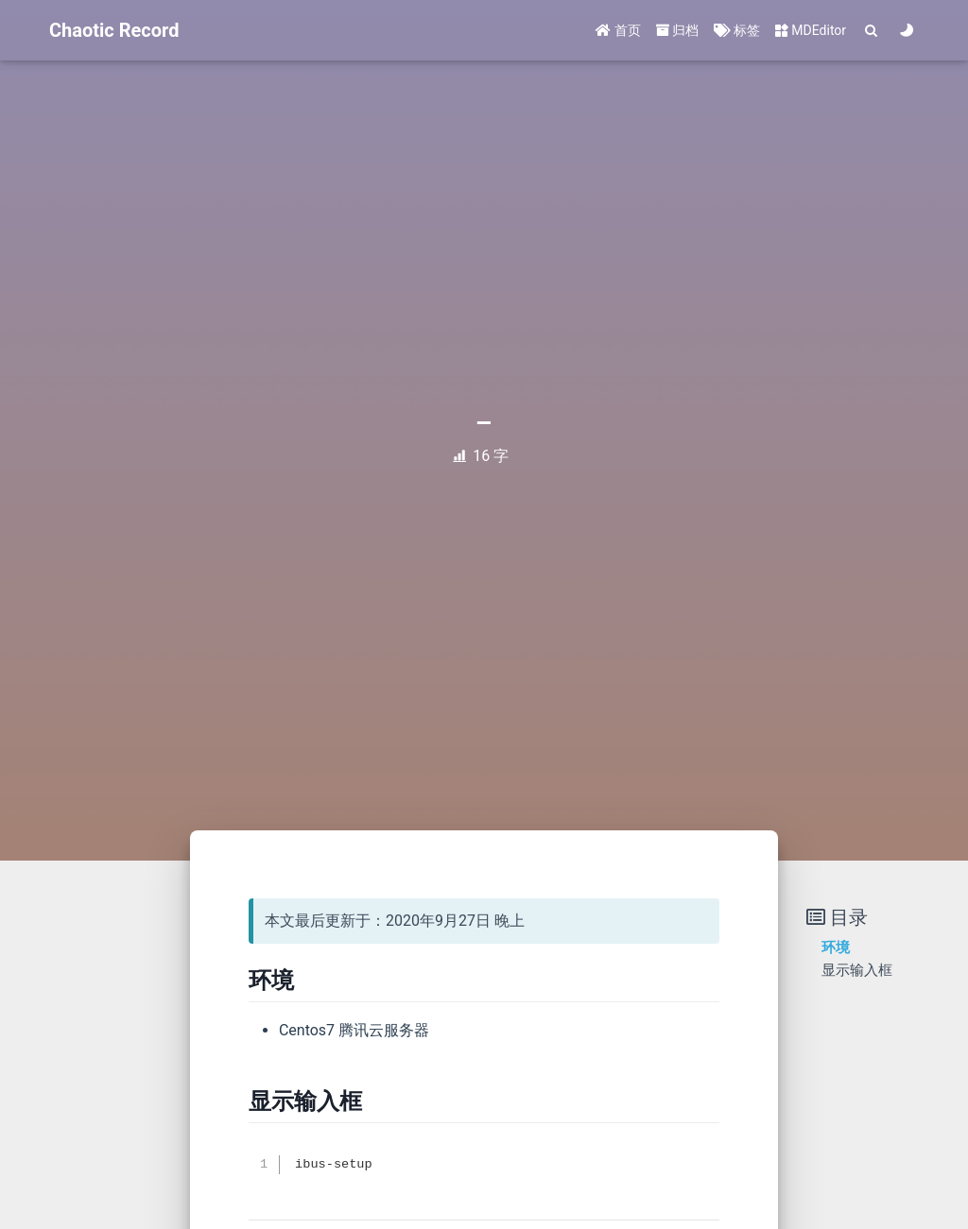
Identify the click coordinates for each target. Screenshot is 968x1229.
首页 (618, 30)
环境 (835, 947)
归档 (677, 30)
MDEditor (810, 30)
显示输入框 (856, 970)
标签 (736, 30)
